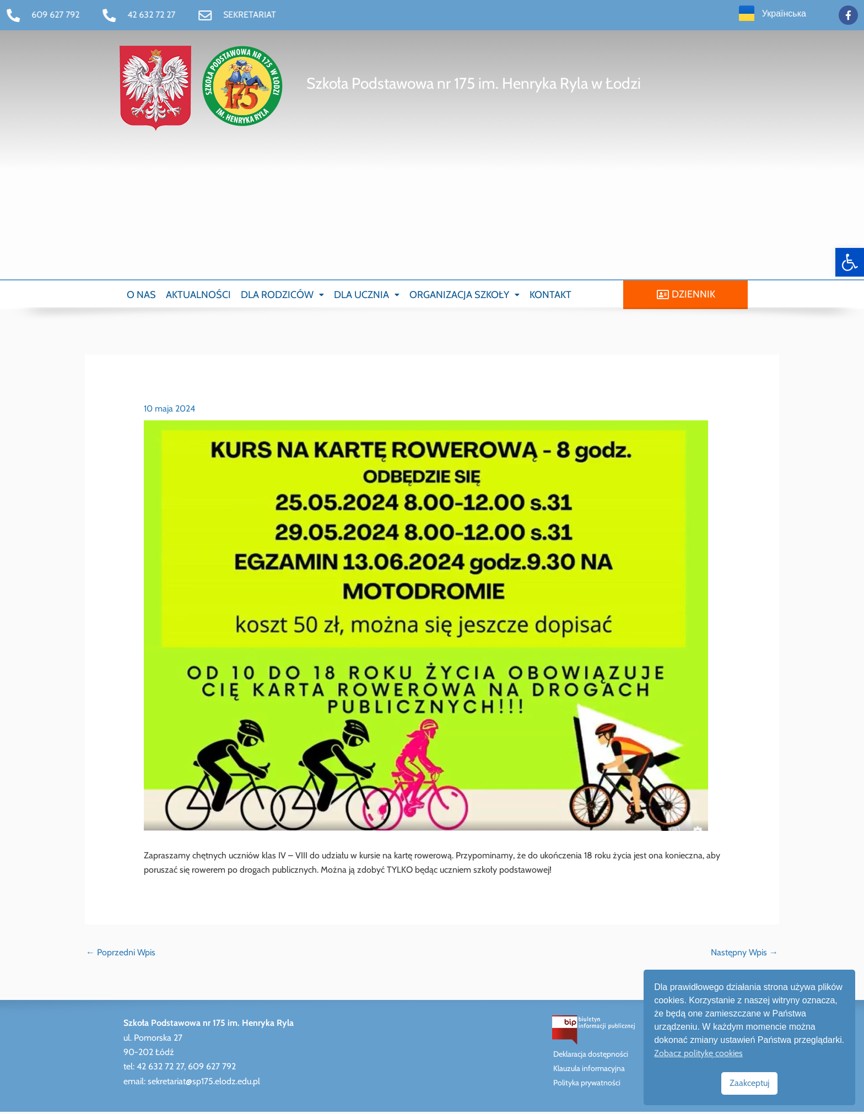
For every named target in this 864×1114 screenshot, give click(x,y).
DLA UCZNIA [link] (366, 295)
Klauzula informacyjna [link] (589, 1070)
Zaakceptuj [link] (749, 1083)
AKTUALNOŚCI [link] (198, 295)
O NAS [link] (141, 295)
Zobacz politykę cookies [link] (698, 1053)
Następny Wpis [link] (744, 954)
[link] (849, 262)
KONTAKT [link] (550, 295)
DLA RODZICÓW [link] (282, 295)
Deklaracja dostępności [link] (590, 1056)
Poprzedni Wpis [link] (120, 954)
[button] (282, 295)
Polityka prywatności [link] (586, 1085)
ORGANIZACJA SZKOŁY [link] (464, 295)
